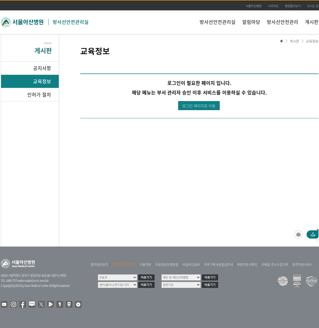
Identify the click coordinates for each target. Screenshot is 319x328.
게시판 (311, 21)
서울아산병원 (254, 6)
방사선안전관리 (282, 21)
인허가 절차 (39, 94)
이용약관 (145, 264)
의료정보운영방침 (166, 264)
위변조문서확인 (247, 264)
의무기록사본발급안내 (218, 264)
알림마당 (251, 21)
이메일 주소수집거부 (274, 264)
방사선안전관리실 (71, 21)
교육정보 (312, 41)
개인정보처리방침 (124, 264)
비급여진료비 (191, 264)
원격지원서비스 (302, 264)
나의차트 (273, 6)
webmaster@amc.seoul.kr (33, 280)
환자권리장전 (99, 264)
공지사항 (42, 68)
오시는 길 (312, 6)
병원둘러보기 (293, 6)
